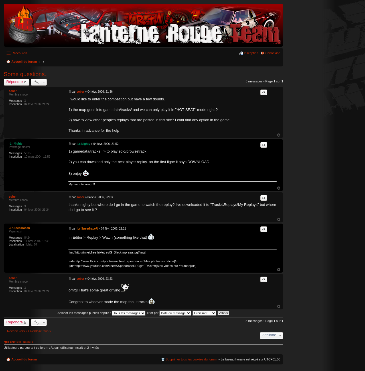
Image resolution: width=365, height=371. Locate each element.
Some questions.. (26, 74)
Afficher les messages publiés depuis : (101, 313)
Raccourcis (19, 53)
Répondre (14, 82)
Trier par (169, 313)
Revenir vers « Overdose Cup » (29, 331)
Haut (278, 135)
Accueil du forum (24, 359)
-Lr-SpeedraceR (19, 228)
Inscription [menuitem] (251, 53)
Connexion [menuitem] (272, 53)
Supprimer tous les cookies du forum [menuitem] (191, 359)
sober (13, 91)
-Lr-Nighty (16, 143)
